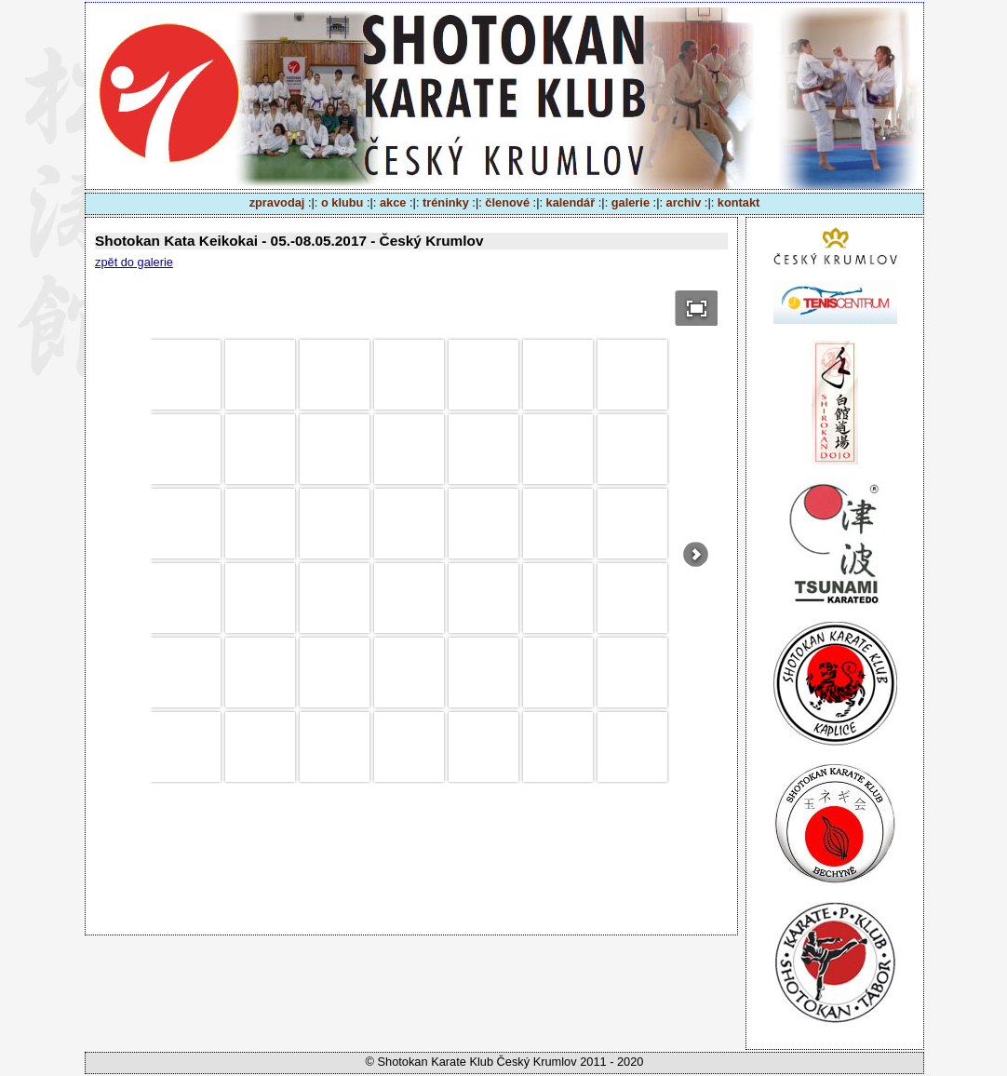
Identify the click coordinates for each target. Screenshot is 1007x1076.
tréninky (446, 202)
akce (393, 202)
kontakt (739, 202)
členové (507, 202)
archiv (684, 202)
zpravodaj (277, 202)
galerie (630, 202)
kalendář (571, 202)
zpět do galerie (134, 262)
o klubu (342, 202)
